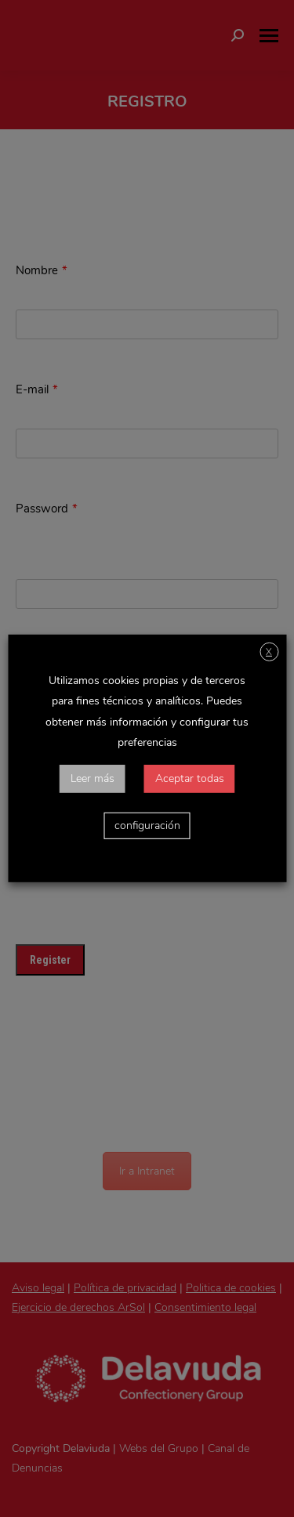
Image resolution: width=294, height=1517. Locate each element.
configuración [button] (147, 825)
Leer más (92, 778)
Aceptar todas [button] (189, 778)
